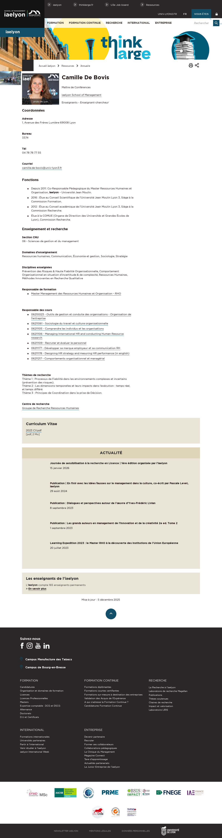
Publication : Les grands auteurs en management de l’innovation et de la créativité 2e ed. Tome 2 (114, 523)
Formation (55, 22)
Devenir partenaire (94, 737)
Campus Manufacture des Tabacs (48, 659)
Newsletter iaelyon (66, 831)
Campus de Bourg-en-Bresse (45, 667)
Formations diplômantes (97, 687)
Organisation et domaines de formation (41, 690)
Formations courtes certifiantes (101, 690)
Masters (24, 702)
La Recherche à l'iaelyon (162, 687)
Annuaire (85, 66)
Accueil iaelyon (47, 66)
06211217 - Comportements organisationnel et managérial (68, 358)
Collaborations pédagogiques (100, 748)
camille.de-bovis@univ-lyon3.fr (42, 167)
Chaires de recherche (160, 702)
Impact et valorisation (161, 706)
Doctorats (25, 713)
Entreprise (163, 22)
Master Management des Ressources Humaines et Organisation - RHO (76, 293)
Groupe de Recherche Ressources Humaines (50, 408)
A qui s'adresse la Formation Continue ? (106, 702)
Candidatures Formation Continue (103, 706)
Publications (155, 695)
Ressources (68, 66)
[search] (204, 23)
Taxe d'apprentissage (96, 759)
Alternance (26, 709)
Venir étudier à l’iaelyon (33, 748)
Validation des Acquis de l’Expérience (105, 698)
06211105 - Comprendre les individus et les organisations (67, 328)
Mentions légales (100, 831)
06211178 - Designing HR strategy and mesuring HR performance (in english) (80, 353)
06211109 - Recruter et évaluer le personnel (58, 342)
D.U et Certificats (29, 717)
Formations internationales (34, 737)
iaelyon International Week (34, 752)
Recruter (89, 740)
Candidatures (27, 687)
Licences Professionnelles (34, 698)
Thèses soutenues (158, 698)
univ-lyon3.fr (167, 14)
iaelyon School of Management (81, 94)
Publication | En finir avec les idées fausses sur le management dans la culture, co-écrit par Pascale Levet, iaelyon (119, 485)
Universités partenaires (32, 740)
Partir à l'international (32, 744)
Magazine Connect (94, 755)
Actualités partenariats (96, 763)
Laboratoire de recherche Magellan (168, 691)
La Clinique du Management (99, 752)
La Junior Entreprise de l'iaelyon (102, 767)
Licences (24, 694)
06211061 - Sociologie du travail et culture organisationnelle (69, 323)
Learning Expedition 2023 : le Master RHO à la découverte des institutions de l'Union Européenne (114, 543)
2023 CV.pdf (34, 430)
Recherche (114, 22)
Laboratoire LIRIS (158, 710)
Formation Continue (85, 22)
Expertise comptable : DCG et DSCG (40, 706)
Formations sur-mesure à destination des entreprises (113, 694)
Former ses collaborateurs (98, 744)
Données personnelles (136, 831)
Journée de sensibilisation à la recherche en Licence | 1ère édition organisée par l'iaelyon (108, 463)
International (138, 22)
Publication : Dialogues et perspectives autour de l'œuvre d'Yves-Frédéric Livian (102, 503)
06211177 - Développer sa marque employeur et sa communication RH (75, 348)
